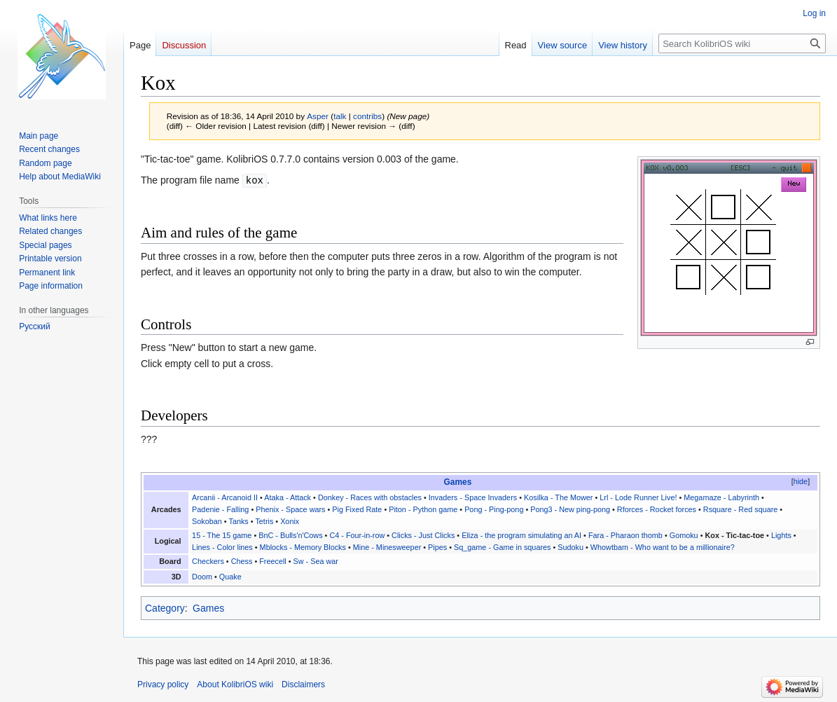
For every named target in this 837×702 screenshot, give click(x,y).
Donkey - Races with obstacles (370, 497)
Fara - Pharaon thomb (625, 535)
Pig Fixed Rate (357, 509)
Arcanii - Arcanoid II (225, 497)
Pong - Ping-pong (493, 509)
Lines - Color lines (222, 547)
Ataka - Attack (287, 497)
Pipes (437, 547)
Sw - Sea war (315, 561)
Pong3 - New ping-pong (570, 509)
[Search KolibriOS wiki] (742, 43)
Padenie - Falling (220, 509)
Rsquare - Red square (740, 509)
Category (165, 608)
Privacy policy (162, 684)
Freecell (272, 561)
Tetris (264, 521)
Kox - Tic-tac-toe (734, 535)
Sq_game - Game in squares (502, 547)
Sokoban (207, 521)
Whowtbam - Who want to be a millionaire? (662, 547)
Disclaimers (303, 684)
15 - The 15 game (221, 535)
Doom (202, 576)
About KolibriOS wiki (235, 684)
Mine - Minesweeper (387, 547)
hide (801, 481)
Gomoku (684, 535)
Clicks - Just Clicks (423, 535)
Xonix (289, 521)
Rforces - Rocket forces (656, 509)
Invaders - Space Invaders (473, 497)
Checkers (208, 561)
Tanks (239, 521)
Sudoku (570, 547)
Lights (781, 535)
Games (458, 482)
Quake (230, 576)
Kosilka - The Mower (558, 497)
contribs (367, 116)
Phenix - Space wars (290, 509)
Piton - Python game (423, 509)
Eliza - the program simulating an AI (521, 535)
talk (339, 116)
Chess (242, 561)
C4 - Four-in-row (357, 535)
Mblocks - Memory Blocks (303, 547)
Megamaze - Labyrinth (721, 497)
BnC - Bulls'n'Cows (290, 535)
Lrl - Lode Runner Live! (638, 497)
